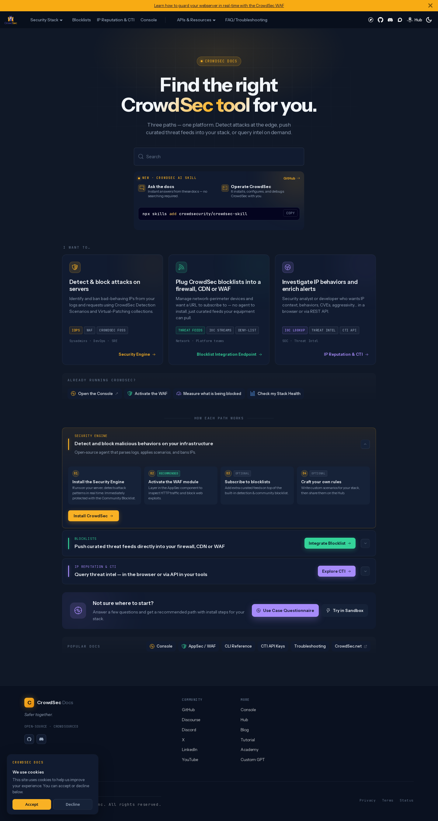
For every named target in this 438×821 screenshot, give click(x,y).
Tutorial (248, 739)
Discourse (191, 719)
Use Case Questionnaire (285, 611)
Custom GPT (253, 759)
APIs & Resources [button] (194, 19)
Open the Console (95, 394)
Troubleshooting (310, 647)
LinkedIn (189, 749)
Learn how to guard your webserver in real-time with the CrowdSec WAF (219, 5)
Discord (189, 729)
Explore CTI (336, 571)
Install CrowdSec (93, 516)
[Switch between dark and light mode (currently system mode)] (428, 19)
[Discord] (41, 739)
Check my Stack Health (275, 394)
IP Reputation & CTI (115, 19)
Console (149, 19)
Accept (31, 804)
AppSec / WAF (199, 647)
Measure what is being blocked (209, 394)
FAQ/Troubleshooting (246, 19)
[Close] (430, 5)
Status (407, 800)
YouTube (190, 759)
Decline (73, 804)
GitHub (291, 178)
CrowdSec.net (351, 647)
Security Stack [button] (44, 19)
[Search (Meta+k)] (219, 157)
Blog (245, 729)
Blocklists (81, 19)
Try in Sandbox (344, 611)
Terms (388, 800)
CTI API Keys (273, 647)
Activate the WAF (147, 394)
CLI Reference (238, 647)
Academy (250, 749)
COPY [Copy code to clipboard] (290, 213)
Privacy (368, 800)
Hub (244, 719)
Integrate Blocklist (330, 543)
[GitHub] (29, 739)
